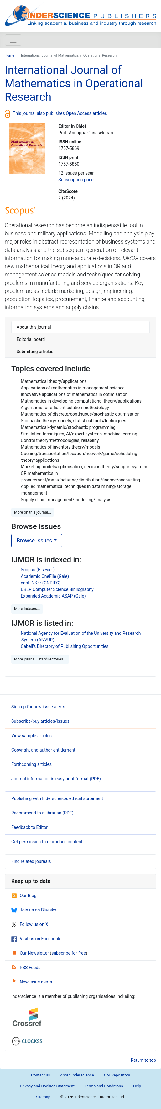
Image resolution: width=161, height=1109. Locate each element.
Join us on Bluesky (33, 909)
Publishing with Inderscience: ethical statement (57, 798)
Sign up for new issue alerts (38, 706)
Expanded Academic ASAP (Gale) (53, 595)
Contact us (40, 1075)
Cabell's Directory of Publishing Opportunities (64, 646)
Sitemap (43, 1097)
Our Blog (24, 895)
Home (9, 56)
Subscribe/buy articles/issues (40, 721)
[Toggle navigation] (13, 40)
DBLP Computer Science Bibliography (57, 589)
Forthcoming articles (31, 764)
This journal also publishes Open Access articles (60, 113)
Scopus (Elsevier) (38, 569)
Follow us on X (29, 924)
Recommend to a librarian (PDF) (42, 812)
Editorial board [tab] (31, 339)
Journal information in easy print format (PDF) (56, 778)
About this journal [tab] (34, 327)
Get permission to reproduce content (46, 841)
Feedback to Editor (29, 827)
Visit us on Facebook (35, 938)
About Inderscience (77, 1075)
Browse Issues (34, 540)
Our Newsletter (31, 953)
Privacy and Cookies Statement (47, 1086)
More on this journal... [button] (32, 512)
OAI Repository (117, 1075)
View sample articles (31, 735)
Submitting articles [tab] (35, 351)
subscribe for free (68, 953)
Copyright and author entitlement (43, 749)
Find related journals (31, 861)
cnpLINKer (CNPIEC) (40, 582)
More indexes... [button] (27, 609)
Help (137, 1086)
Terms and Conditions (104, 1086)
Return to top (143, 1060)
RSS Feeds (26, 967)
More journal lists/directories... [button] (40, 659)
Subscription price (75, 179)
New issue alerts (32, 981)
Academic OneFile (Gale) (45, 576)
